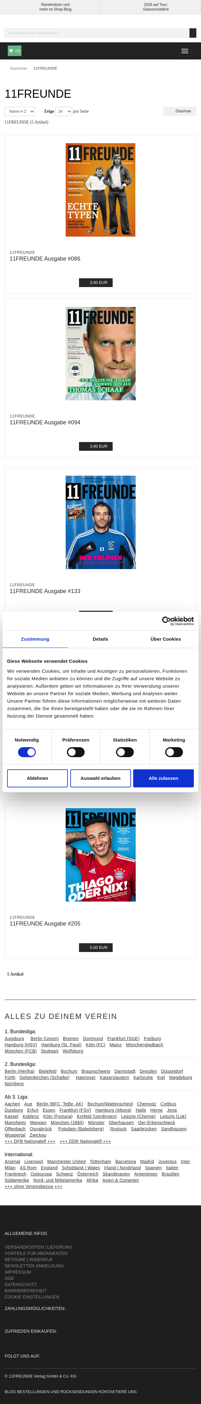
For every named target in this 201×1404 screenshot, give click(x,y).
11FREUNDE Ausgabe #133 (45, 591)
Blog (10, 1391)
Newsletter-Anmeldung (34, 1265)
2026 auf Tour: (156, 4)
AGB (9, 1278)
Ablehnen (37, 778)
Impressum (18, 1272)
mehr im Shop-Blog (56, 9)
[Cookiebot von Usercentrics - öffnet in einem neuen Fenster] (166, 621)
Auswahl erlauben (100, 778)
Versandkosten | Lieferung (38, 1247)
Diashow (180, 111)
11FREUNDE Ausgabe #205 (45, 924)
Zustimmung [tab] (35, 639)
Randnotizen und (55, 4)
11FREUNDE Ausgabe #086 (45, 259)
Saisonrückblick (156, 9)
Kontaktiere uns (118, 1391)
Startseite (18, 68)
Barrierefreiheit (26, 1290)
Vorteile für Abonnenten (36, 1253)
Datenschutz (21, 1284)
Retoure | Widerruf (29, 1259)
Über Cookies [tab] (166, 639)
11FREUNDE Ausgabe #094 (45, 422)
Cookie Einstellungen (32, 1296)
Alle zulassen (163, 778)
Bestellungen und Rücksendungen (57, 1391)
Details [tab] (100, 639)
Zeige (49, 111)
